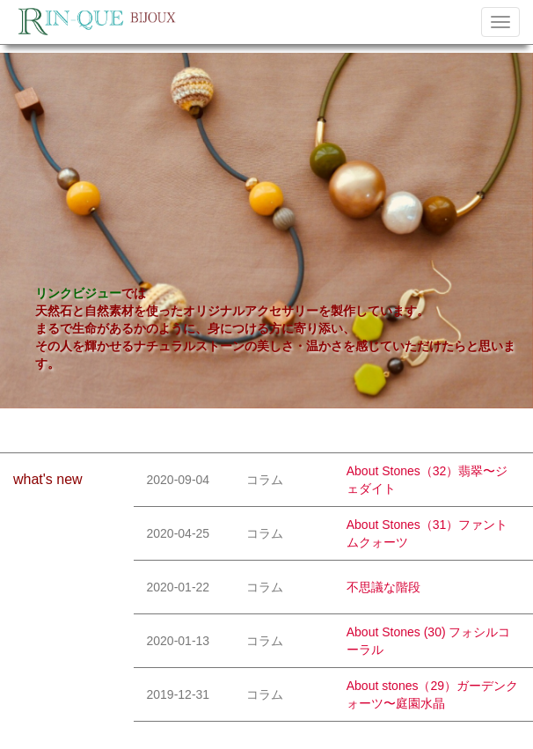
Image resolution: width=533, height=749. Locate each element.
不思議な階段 (383, 587)
